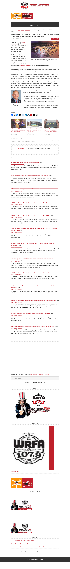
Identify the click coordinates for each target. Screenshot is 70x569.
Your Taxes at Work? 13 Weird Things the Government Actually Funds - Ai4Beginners (33, 176)
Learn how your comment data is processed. (41, 381)
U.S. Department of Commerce (29, 142)
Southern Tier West (47, 141)
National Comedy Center (37, 141)
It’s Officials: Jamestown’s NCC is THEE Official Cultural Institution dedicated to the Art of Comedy (51, 131)
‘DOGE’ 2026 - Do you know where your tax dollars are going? (27, 163)
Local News (19, 140)
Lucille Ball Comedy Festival (24, 141)
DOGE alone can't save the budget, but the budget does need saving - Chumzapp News (34, 274)
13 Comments (55, 40)
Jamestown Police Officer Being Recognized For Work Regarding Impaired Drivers (30, 553)
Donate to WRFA (21, 150)
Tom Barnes (55, 141)
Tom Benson (13, 142)
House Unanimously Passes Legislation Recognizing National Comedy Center (34, 131)
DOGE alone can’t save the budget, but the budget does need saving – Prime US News (33, 217)
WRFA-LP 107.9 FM (35, 5)
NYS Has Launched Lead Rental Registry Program (22, 547)
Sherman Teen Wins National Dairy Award (20, 550)
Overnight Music (15, 478)
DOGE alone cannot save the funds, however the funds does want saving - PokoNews (33, 318)
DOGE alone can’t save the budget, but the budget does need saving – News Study (32, 204)
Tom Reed (19, 142)
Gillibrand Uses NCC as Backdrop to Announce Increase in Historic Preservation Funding (18, 131)
